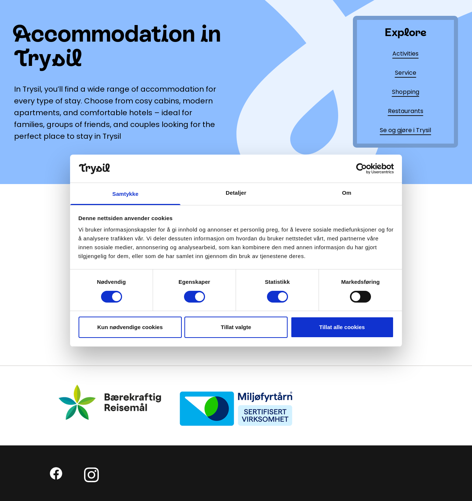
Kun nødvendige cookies (130, 327)
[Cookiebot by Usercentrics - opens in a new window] (361, 168)
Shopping (405, 92)
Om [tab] (346, 193)
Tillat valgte (236, 327)
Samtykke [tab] (125, 194)
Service (405, 72)
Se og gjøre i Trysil (405, 130)
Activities (405, 53)
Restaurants (405, 111)
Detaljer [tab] (236, 193)
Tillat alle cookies (342, 327)
